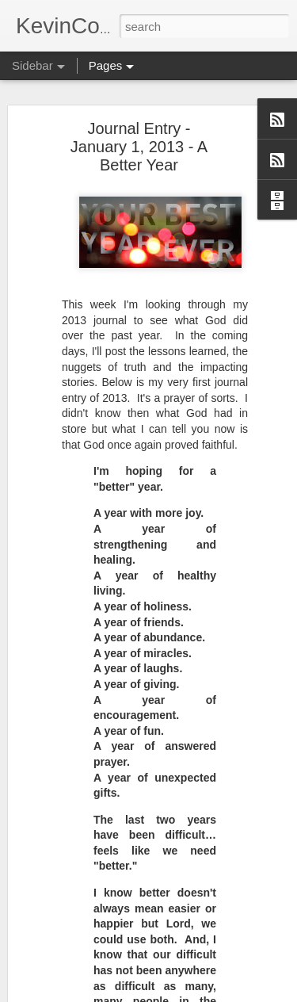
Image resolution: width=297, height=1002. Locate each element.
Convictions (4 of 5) (79, 917)
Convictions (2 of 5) (79, 988)
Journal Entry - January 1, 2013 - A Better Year (139, 113)
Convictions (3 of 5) (79, 952)
